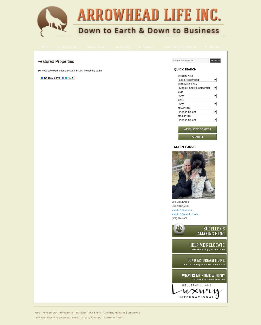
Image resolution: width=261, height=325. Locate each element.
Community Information (180, 47)
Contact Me (212, 47)
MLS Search (147, 47)
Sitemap (75, 318)
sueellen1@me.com (182, 210)
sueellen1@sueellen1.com (185, 214)
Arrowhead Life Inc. (131, 21)
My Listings (122, 47)
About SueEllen (68, 47)
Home (45, 47)
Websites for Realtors (114, 318)
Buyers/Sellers (96, 47)
